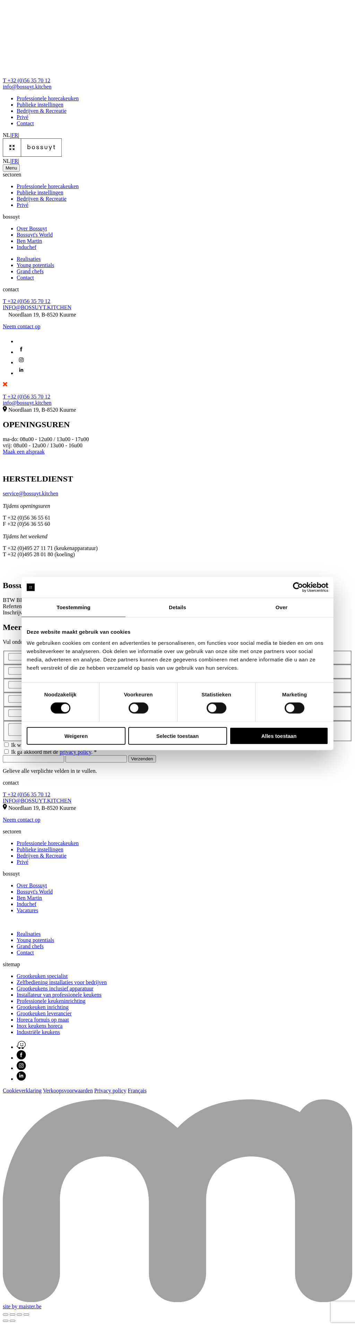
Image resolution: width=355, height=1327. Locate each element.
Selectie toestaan (177, 736)
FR (14, 135)
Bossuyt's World (35, 235)
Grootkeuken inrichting (43, 1009)
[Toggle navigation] (11, 168)
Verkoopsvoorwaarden (68, 1093)
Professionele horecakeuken (48, 98)
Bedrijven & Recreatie (42, 111)
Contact (25, 123)
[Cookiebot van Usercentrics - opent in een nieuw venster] (298, 587)
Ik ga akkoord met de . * (54, 754)
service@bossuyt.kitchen (30, 493)
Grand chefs (30, 271)
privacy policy (75, 754)
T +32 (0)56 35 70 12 (26, 80)
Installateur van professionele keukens (59, 997)
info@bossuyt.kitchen (27, 87)
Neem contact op (21, 326)
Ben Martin (29, 241)
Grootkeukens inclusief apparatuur (55, 991)
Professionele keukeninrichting (51, 1003)
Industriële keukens (38, 1034)
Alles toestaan (279, 736)
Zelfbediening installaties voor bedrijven (62, 984)
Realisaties (29, 259)
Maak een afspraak (24, 452)
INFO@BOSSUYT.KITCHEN (37, 307)
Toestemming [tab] (73, 607)
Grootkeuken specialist (42, 978)
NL (6, 135)
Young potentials (35, 265)
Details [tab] (177, 607)
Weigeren (76, 736)
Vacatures (27, 912)
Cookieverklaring (22, 1093)
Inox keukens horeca (39, 1028)
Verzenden (142, 760)
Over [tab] (282, 607)
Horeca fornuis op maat (43, 1022)
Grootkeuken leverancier (44, 1015)
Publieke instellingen (40, 105)
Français (137, 1093)
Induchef (26, 247)
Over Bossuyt (32, 228)
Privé (22, 117)
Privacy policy (110, 1093)
